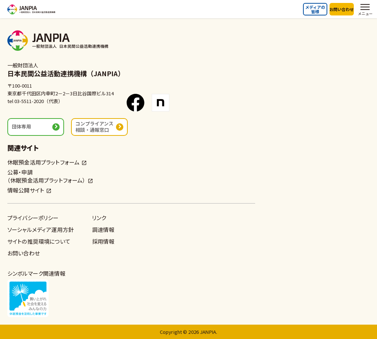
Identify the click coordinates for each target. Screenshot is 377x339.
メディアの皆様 (315, 9)
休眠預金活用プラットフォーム (43, 162)
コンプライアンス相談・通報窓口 (94, 126)
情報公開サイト (25, 190)
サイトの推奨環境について (38, 241)
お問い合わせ (342, 9)
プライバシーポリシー (33, 218)
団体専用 (21, 126)
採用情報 (103, 241)
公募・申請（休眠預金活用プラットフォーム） (46, 176)
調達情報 (103, 229)
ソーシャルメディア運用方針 (40, 229)
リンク (99, 218)
